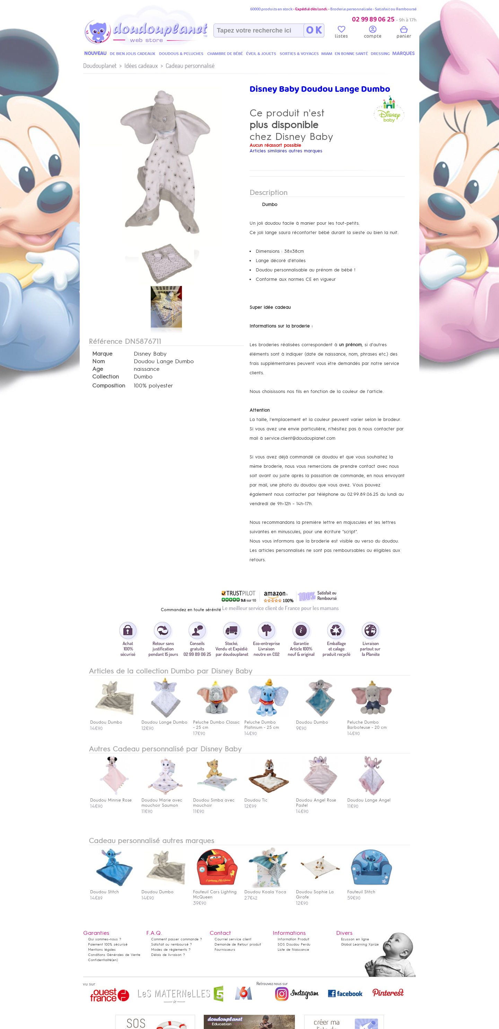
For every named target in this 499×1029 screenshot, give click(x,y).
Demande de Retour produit (238, 944)
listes (341, 33)
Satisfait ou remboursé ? (171, 944)
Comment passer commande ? (176, 939)
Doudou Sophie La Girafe (318, 892)
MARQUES (403, 53)
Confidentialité (100, 960)
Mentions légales (102, 949)
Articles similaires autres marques (286, 150)
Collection (105, 377)
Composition (108, 386)
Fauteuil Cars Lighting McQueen (215, 892)
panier (403, 33)
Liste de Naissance (293, 949)
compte (373, 33)
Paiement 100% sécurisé (108, 944)
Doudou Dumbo (163, 889)
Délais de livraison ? (168, 955)
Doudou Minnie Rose (112, 798)
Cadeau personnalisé (190, 66)
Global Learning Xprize (360, 944)
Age (97, 369)
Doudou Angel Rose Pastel (318, 800)
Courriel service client (233, 939)
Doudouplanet (99, 66)
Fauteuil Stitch (369, 889)
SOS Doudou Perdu (294, 944)
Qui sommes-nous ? (104, 939)
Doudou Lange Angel (369, 798)
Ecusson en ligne (355, 939)
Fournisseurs (225, 949)
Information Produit (293, 939)
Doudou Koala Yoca (266, 889)
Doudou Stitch (112, 889)
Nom (98, 361)
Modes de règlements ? (171, 949)
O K (314, 30)
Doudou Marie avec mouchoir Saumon (163, 800)
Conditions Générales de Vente (114, 955)
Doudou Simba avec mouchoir (215, 800)
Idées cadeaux (141, 66)
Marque (102, 354)
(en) (115, 960)
